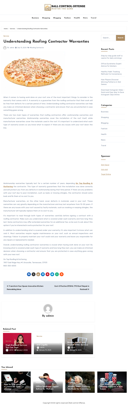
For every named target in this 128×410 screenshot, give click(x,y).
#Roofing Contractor (37, 53)
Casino (6, 385)
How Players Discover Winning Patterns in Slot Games (111, 82)
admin (12, 53)
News (85, 18)
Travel (93, 18)
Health (77, 18)
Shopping (46, 18)
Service (6, 36)
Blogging (57, 18)
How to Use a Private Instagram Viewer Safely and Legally (48, 348)
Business (35, 18)
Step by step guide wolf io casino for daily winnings (15, 391)
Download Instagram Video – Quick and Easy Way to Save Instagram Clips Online (112, 92)
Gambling (103, 385)
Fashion (67, 18)
